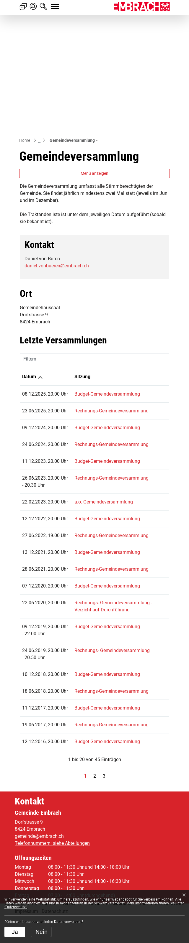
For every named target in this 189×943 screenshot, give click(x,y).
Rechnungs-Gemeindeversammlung (97, 307)
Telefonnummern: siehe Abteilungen (52, 867)
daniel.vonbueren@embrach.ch (57, 155)
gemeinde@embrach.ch (39, 860)
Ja (15, 931)
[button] (74, 29)
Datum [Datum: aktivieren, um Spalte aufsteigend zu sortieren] (29, 266)
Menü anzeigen (94, 62)
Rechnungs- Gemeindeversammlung (97, 631)
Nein (41, 931)
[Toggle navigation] (49, 3)
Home (24, 29)
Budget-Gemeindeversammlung (92, 283)
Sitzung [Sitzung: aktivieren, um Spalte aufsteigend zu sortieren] (68, 266)
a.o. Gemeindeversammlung (89, 433)
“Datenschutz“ (15, 907)
